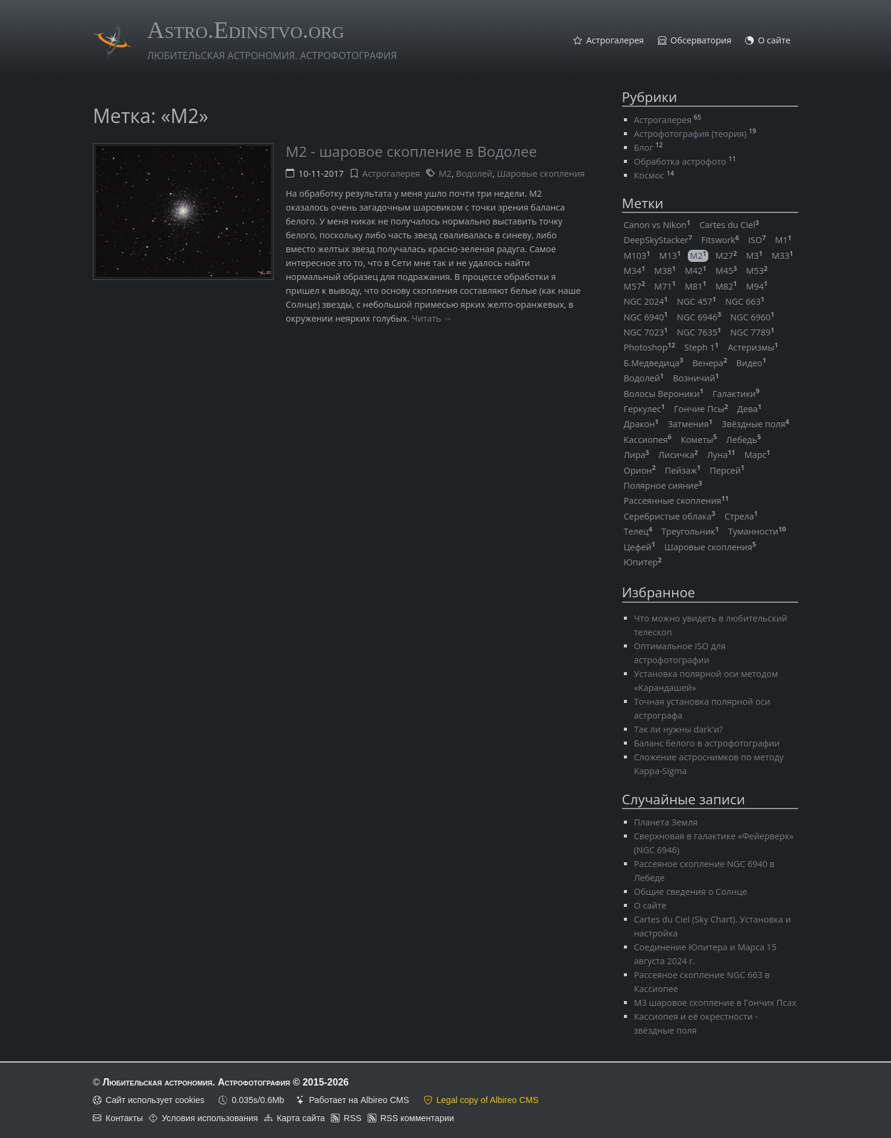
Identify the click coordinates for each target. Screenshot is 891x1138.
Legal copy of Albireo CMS (487, 1100)
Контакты (124, 1118)
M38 (665, 270)
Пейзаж (683, 470)
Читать (426, 318)
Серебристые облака (670, 516)
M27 (726, 255)
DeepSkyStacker (658, 240)
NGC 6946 (699, 317)
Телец (638, 531)
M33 (782, 255)
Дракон (641, 424)
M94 (757, 286)
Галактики (736, 393)
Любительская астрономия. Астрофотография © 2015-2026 (225, 1082)
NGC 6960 (752, 317)
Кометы (699, 439)
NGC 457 (696, 301)
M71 (665, 286)
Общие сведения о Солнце (691, 891)
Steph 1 (701, 347)
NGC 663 (744, 301)
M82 (726, 286)
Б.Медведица (654, 363)
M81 (696, 286)
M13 (670, 255)
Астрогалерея (615, 40)
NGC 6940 (646, 317)
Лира (636, 454)
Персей (727, 470)
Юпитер (643, 562)
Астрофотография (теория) (690, 133)
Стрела (741, 516)
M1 (783, 240)
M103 (637, 255)
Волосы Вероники (664, 393)
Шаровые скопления (541, 173)
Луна (721, 454)
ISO (757, 240)
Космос (649, 175)
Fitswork (720, 240)
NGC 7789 (752, 332)
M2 (445, 173)
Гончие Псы (701, 409)
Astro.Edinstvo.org (245, 29)
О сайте (774, 40)
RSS (353, 1118)
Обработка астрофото (680, 161)
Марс (757, 454)
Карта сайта (301, 1118)
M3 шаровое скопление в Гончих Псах (715, 1002)
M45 (726, 270)
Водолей (474, 173)
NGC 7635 (699, 332)
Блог (643, 147)
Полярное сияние (663, 485)
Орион (640, 470)
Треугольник (690, 531)
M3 (754, 255)
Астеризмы (753, 347)
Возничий (696, 378)
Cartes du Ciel (729, 224)
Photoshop (649, 347)
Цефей (639, 547)
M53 (757, 270)
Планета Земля (666, 822)
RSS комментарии (417, 1118)
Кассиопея (648, 439)
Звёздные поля (755, 424)
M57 (635, 286)
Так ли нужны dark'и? (678, 729)
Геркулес (644, 409)
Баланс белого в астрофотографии (707, 743)
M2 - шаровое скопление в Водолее (411, 151)
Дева (749, 409)
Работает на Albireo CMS (359, 1100)
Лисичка (678, 454)
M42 (696, 270)
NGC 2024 (646, 301)
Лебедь (743, 439)
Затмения (690, 424)
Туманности (757, 531)
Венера (710, 363)
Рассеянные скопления (676, 500)
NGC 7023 (646, 332)
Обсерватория (700, 40)
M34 (635, 270)
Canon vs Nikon (657, 224)
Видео (751, 363)
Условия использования (210, 1118)
